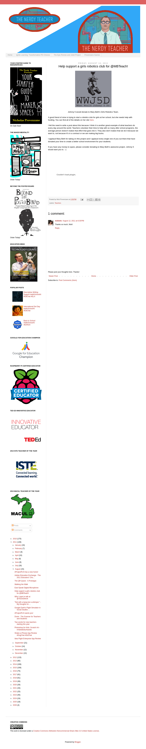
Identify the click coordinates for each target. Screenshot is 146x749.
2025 (15, 702)
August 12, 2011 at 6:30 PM (73, 221)
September (19, 643)
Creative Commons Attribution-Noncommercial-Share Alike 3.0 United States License (66, 731)
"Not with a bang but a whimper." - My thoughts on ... (28, 603)
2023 (15, 695)
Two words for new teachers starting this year (25, 623)
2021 (15, 688)
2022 (15, 692)
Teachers (58, 203)
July (17, 566)
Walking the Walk (21, 584)
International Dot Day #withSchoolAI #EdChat (32, 309)
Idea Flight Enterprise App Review (28, 639)
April (17, 555)
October (18, 646)
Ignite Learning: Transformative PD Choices (33, 55)
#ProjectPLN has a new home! (26, 572)
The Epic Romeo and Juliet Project (67, 55)
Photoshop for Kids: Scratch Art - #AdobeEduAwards (27, 628)
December (19, 653)
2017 (15, 674)
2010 (15, 539)
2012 (15, 657)
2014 (15, 664)
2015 (15, 668)
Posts (15, 526)
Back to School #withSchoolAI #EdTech (29, 323)
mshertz (58, 221)
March (17, 552)
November (19, 650)
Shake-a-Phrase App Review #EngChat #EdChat (26, 634)
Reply (57, 228)
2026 (15, 705)
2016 (15, 671)
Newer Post (53, 276)
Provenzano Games (92, 55)
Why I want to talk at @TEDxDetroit (22, 598)
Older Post (133, 276)
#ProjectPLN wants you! (24, 613)
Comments (17, 530)
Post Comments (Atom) (68, 280)
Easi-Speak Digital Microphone (26, 588)
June (17, 562)
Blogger (78, 742)
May (17, 559)
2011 (15, 542)
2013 (15, 661)
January (18, 545)
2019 (15, 681)
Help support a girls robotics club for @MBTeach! (27, 592)
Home (10, 55)
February (18, 548)
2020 (15, 685)
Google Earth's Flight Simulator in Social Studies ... (27, 609)
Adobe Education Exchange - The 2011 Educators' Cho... (28, 576)
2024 (15, 698)
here (92, 120)
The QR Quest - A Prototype (25, 581)
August (18, 569)
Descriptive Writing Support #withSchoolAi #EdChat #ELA (32, 294)
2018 (15, 678)
